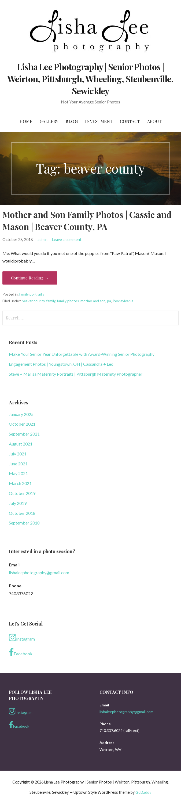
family (51, 301)
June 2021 (18, 463)
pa (109, 301)
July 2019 (18, 503)
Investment (99, 121)
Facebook (20, 652)
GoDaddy (143, 792)
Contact (130, 121)
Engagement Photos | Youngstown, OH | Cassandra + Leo (61, 364)
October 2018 (22, 513)
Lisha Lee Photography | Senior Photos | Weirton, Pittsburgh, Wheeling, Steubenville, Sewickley (91, 78)
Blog (71, 121)
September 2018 (24, 522)
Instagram (22, 637)
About (154, 121)
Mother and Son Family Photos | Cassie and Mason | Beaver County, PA (87, 220)
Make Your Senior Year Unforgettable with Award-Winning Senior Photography (81, 354)
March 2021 (20, 483)
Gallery (49, 121)
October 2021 (22, 423)
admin (42, 239)
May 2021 (18, 473)
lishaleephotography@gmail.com (39, 572)
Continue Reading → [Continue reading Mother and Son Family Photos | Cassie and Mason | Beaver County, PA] (30, 278)
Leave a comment (67, 239)
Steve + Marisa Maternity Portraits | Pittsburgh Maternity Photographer (75, 373)
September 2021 (24, 433)
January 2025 (21, 414)
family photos (68, 301)
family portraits (31, 294)
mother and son (92, 301)
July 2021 (18, 453)
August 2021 (20, 443)
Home (26, 121)
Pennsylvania (123, 301)
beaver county (33, 301)
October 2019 (22, 493)
